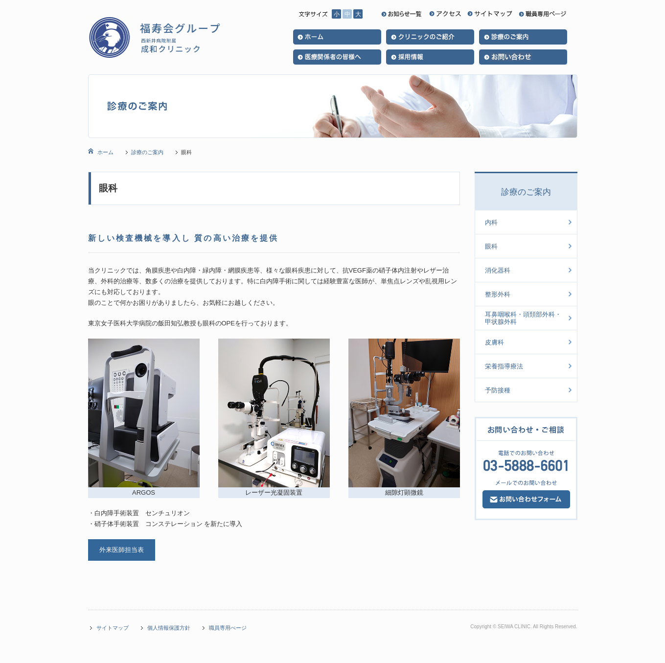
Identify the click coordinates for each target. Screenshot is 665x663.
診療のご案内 (147, 152)
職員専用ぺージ (228, 628)
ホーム (105, 152)
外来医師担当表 (121, 549)
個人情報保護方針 (168, 628)
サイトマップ (112, 628)
